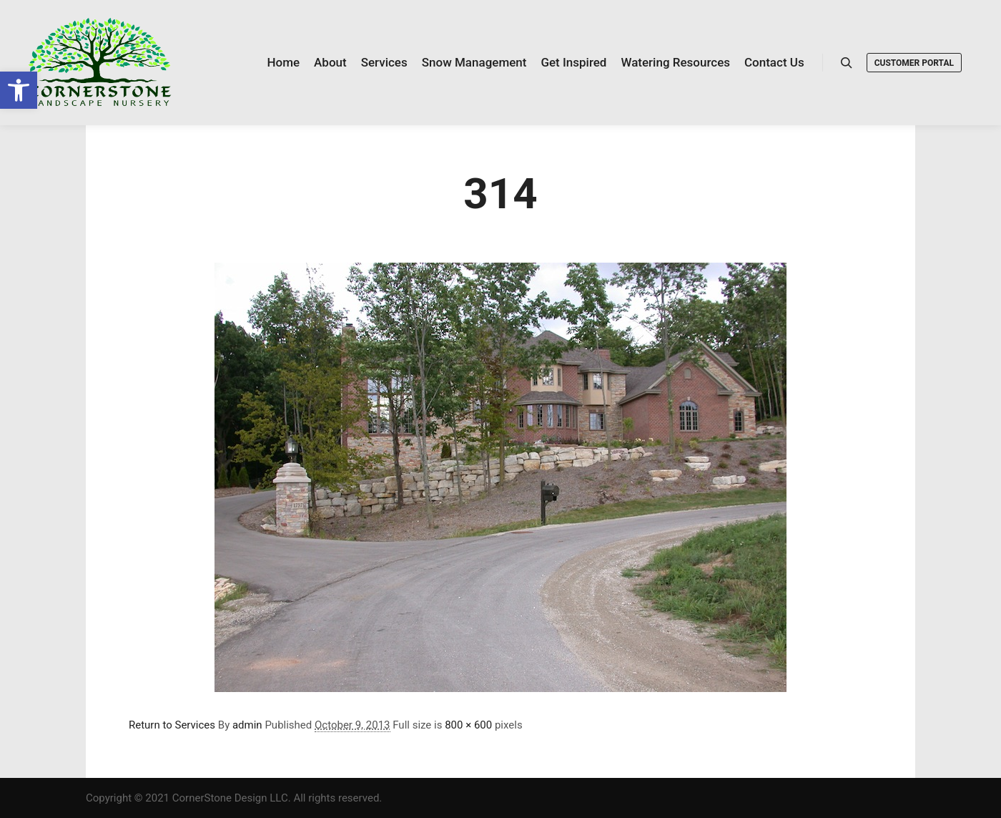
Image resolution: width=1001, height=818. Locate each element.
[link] (18, 90)
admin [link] (247, 725)
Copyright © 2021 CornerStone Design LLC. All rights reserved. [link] (234, 798)
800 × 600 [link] (468, 725)
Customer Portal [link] (914, 63)
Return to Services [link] (172, 725)
